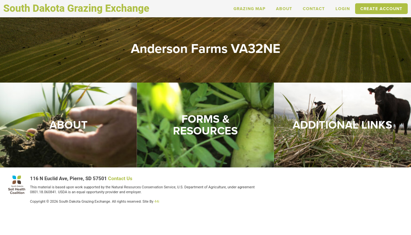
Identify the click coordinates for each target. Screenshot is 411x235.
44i (156, 201)
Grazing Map (249, 9)
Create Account (381, 9)
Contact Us (120, 178)
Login (342, 9)
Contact (314, 9)
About (284, 9)
